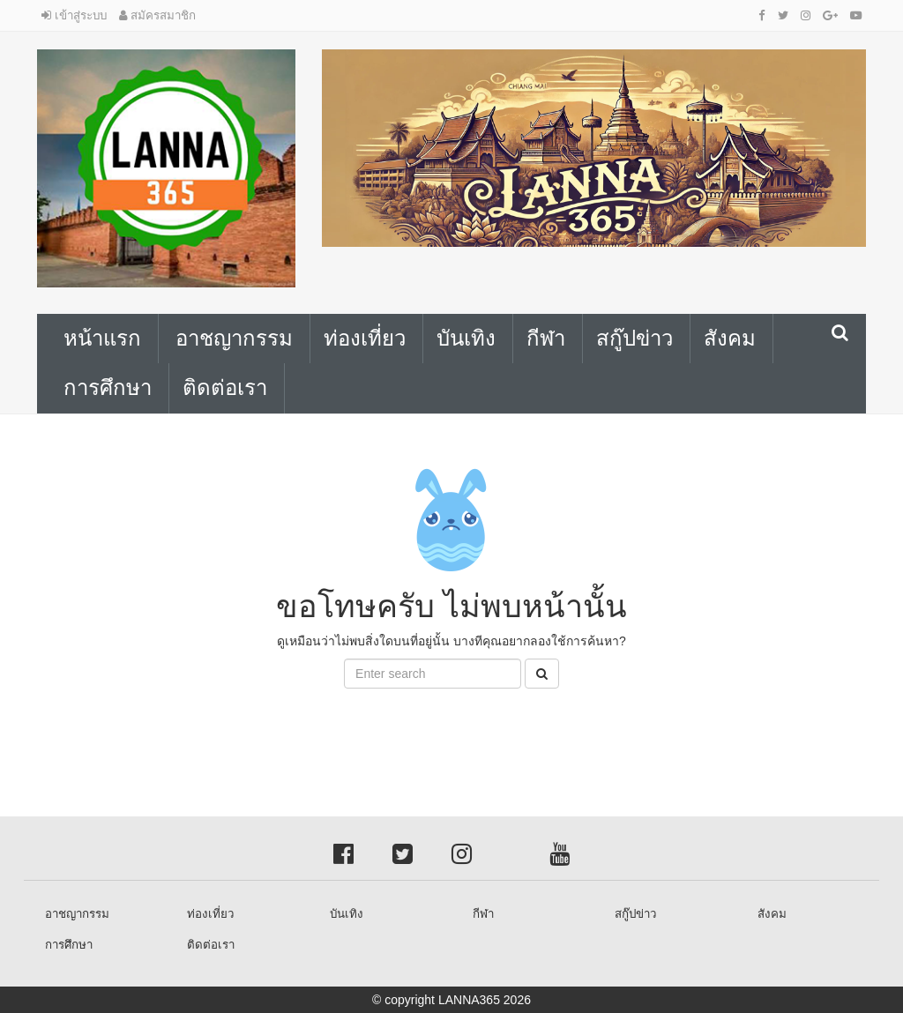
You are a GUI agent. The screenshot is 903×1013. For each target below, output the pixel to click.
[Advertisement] (141, 728)
